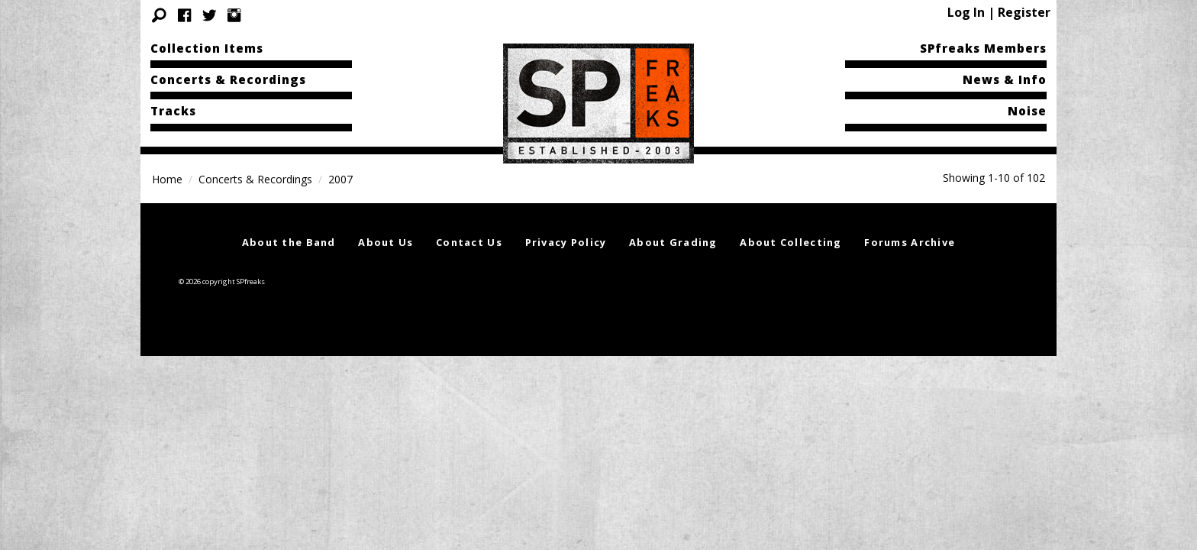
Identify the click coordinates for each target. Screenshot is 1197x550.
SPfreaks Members (983, 48)
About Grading (673, 242)
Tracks (173, 110)
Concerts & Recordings (228, 79)
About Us (385, 242)
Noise (1027, 110)
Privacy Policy (566, 242)
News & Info (1005, 79)
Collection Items (206, 48)
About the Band (289, 242)
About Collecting (790, 242)
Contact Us (469, 242)
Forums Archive (909, 242)
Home (167, 179)
